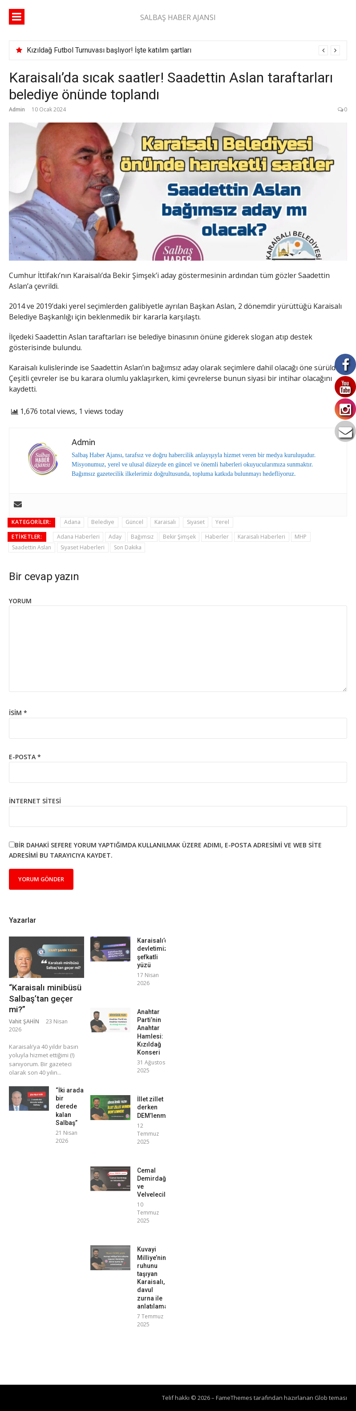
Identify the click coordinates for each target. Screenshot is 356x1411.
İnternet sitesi (35, 801)
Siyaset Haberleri (83, 547)
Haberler (217, 536)
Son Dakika (128, 547)
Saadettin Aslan (31, 547)
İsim (18, 712)
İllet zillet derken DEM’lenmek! (155, 1107)
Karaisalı (165, 522)
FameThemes (234, 1398)
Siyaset (196, 522)
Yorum (20, 601)
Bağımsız (142, 536)
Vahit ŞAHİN (24, 1021)
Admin (17, 109)
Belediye (102, 522)
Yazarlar (22, 920)
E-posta (25, 757)
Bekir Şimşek (179, 536)
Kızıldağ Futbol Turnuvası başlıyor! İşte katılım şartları (109, 50)
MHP (301, 536)
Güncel (134, 522)
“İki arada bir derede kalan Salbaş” (70, 1106)
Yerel (222, 522)
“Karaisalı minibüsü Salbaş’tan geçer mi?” (45, 998)
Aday (115, 536)
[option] (183, 50)
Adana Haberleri (78, 536)
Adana (72, 522)
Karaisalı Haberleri (261, 536)
